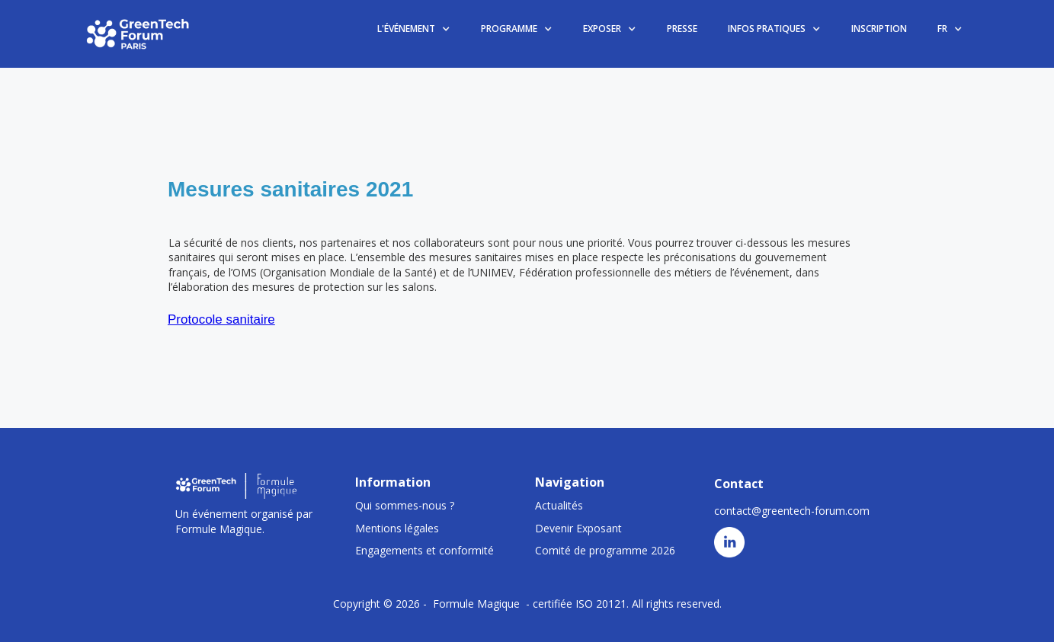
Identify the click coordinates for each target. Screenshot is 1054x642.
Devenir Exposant (578, 528)
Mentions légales (397, 528)
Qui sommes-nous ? (404, 505)
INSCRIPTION (879, 28)
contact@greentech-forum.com (792, 510)
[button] (414, 29)
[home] (138, 33)
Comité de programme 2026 (605, 550)
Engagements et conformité (424, 550)
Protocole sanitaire (221, 319)
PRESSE (682, 28)
